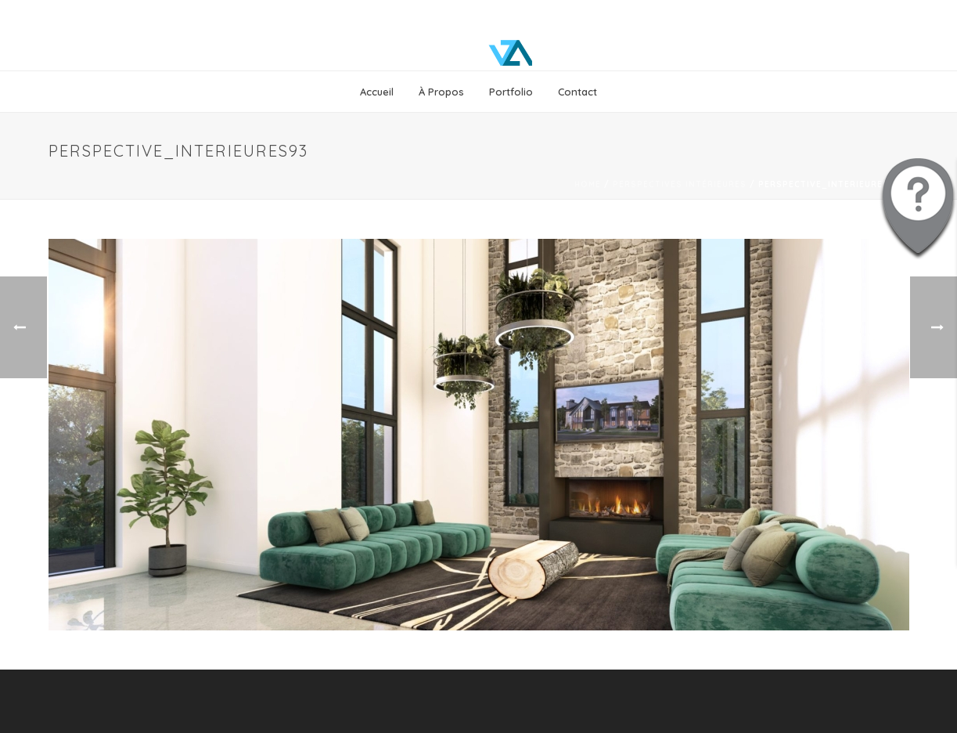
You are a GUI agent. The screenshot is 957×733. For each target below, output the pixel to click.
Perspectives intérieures (680, 184)
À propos (441, 91)
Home (587, 184)
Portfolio (511, 91)
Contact (577, 91)
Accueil (377, 91)
